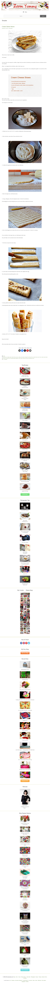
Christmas (13, 980)
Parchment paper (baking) (14, 358)
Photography (33, 976)
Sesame (21, 358)
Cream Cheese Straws (8, 26)
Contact (19, 976)
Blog (14, 976)
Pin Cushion (44, 980)
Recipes (37, 976)
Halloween (39, 980)
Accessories (30, 980)
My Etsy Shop (25, 652)
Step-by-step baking (29, 358)
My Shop (25, 978)
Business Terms (44, 976)
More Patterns (25, 969)
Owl (10, 980)
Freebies (27, 981)
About (17, 976)
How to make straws (7, 358)
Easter (36, 980)
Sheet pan (24, 358)
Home (34, 980)
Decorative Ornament (18, 980)
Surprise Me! (25, 780)
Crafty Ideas (28, 976)
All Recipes (25, 494)
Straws (33, 358)
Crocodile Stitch (25, 980)
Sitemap (40, 976)
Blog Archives (23, 976)
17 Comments (5, 359)
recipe (19, 358)
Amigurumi (23, 981)
